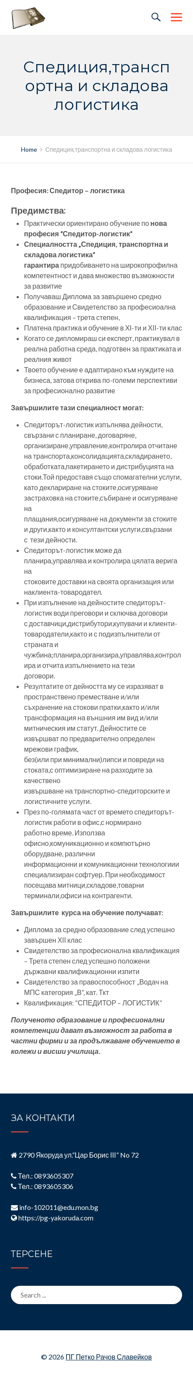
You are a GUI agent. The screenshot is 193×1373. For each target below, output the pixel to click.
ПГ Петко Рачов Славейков (108, 1357)
